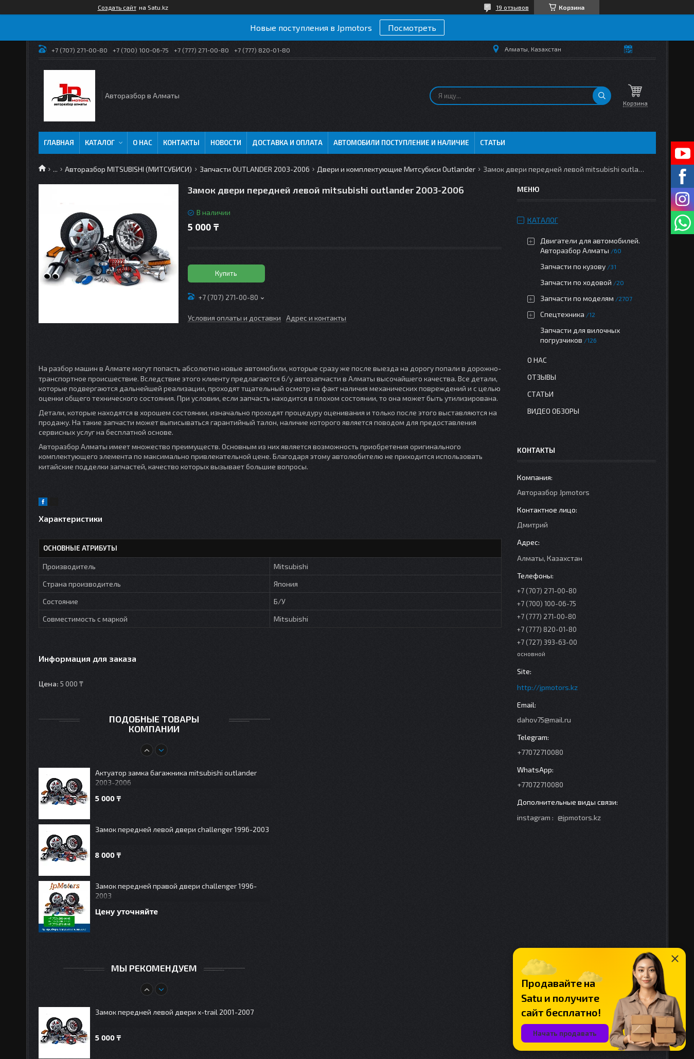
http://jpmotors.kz (547, 687)
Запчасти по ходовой (576, 282)
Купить (226, 273)
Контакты (181, 142)
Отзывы (541, 377)
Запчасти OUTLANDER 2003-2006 (255, 169)
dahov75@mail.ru (544, 719)
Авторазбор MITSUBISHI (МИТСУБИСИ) (128, 169)
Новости (225, 142)
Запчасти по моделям (577, 298)
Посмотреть (412, 27)
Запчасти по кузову (573, 266)
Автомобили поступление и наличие (401, 142)
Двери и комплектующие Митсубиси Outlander (396, 169)
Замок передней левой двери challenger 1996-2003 (182, 829)
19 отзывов (512, 7)
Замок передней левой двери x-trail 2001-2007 (174, 1012)
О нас (142, 142)
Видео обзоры (553, 411)
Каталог (100, 142)
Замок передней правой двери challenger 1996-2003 (176, 890)
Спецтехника (562, 314)
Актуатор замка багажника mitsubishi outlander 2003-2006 (176, 777)
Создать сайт (117, 7)
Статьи (492, 142)
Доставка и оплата (287, 142)
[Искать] (602, 95)
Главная (59, 142)
